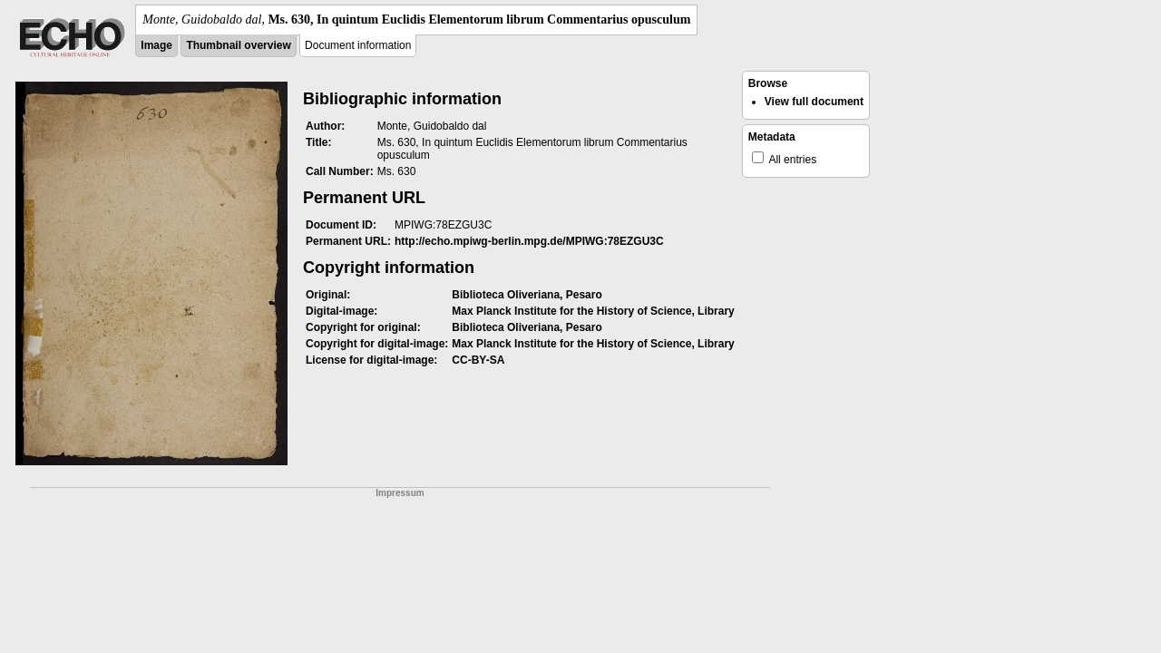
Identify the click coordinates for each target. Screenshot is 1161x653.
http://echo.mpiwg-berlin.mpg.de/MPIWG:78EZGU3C (529, 241)
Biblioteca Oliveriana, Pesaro (526, 294)
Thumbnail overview (238, 45)
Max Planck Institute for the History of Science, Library (593, 311)
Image (156, 45)
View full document (814, 101)
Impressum (400, 493)
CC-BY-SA (478, 360)
